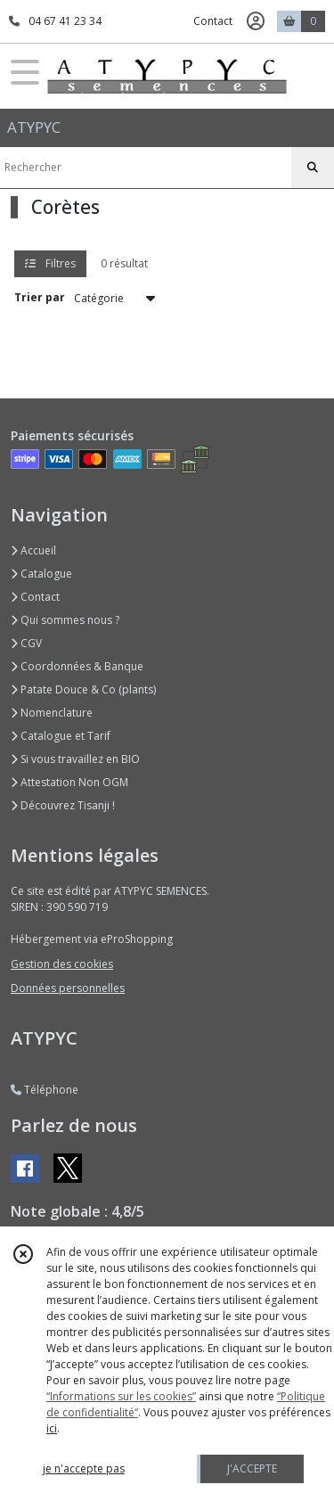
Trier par (39, 297)
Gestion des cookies (62, 964)
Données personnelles (68, 988)
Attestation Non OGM (69, 782)
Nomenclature (52, 712)
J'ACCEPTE (252, 1468)
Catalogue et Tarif (60, 735)
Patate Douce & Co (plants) (83, 689)
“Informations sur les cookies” (121, 1396)
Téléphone (44, 1089)
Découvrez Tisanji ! (63, 805)
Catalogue (41, 573)
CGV (26, 643)
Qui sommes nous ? (65, 619)
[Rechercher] (312, 167)
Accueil (33, 550)
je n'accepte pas (84, 1468)
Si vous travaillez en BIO (75, 759)
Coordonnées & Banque (77, 666)
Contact (212, 21)
